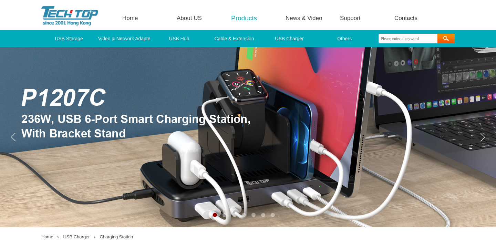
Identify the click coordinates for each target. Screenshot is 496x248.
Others (344, 38)
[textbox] (408, 38)
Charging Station (116, 236)
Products (244, 18)
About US (189, 18)
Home (130, 18)
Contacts (405, 18)
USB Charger (289, 38)
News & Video (304, 18)
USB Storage (69, 38)
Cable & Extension (234, 38)
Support (350, 18)
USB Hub (179, 38)
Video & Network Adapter (124, 38)
